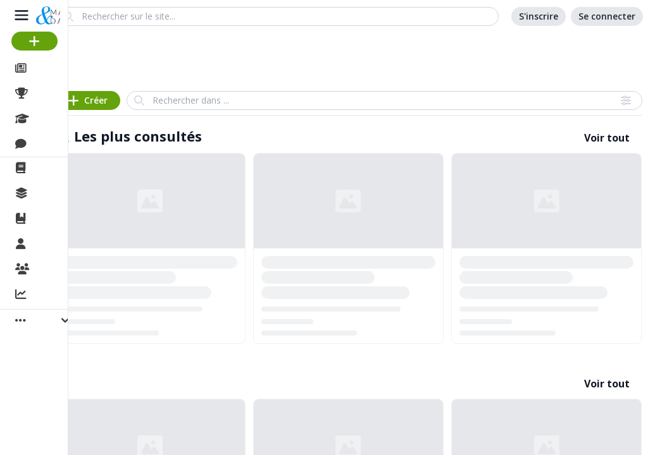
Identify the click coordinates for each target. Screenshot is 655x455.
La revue (54, 168)
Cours (48, 119)
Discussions (62, 144)
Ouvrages (57, 219)
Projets (51, 93)
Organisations (67, 270)
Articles (51, 68)
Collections (59, 193)
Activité (51, 295)
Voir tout (607, 138)
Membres (56, 245)
